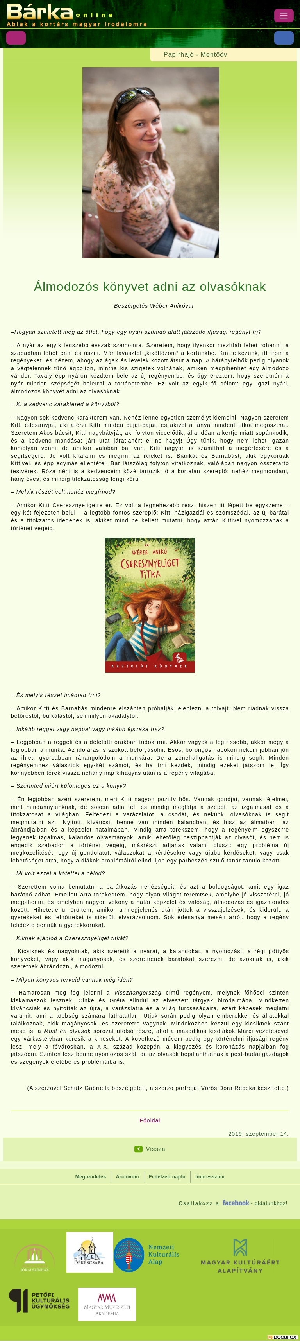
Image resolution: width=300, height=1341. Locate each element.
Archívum (127, 1177)
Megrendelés (90, 1177)
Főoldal (150, 1120)
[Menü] (284, 15)
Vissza (156, 1149)
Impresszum (210, 1177)
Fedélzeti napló (167, 1177)
